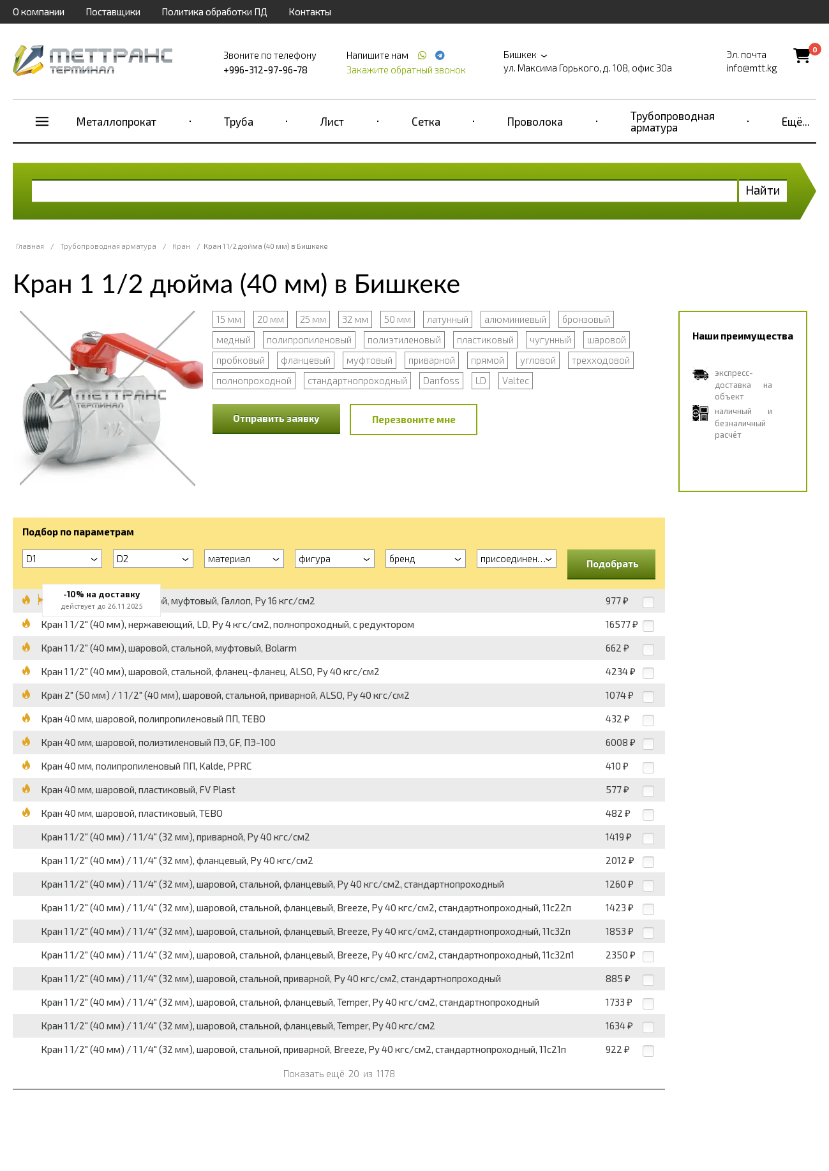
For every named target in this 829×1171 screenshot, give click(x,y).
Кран (181, 246)
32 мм (355, 319)
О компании (38, 11)
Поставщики (113, 11)
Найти (762, 190)
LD (480, 380)
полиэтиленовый (404, 339)
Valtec (515, 380)
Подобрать (612, 563)
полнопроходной (254, 380)
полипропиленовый (309, 339)
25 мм (313, 319)
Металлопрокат (116, 121)
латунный (447, 319)
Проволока (535, 121)
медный (233, 339)
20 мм (270, 319)
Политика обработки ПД (214, 11)
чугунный (550, 339)
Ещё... (796, 121)
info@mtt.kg (751, 67)
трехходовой (601, 360)
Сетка (426, 121)
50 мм (397, 319)
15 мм (228, 319)
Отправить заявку (276, 418)
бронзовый (586, 319)
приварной (431, 360)
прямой (487, 360)
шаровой (606, 339)
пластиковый (485, 339)
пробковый (240, 360)
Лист (332, 121)
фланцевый (306, 360)
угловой (538, 360)
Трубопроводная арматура (673, 121)
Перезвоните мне (414, 419)
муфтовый (369, 360)
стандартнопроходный (357, 380)
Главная (30, 246)
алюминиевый (515, 319)
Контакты (309, 11)
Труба (238, 121)
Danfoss (441, 380)
